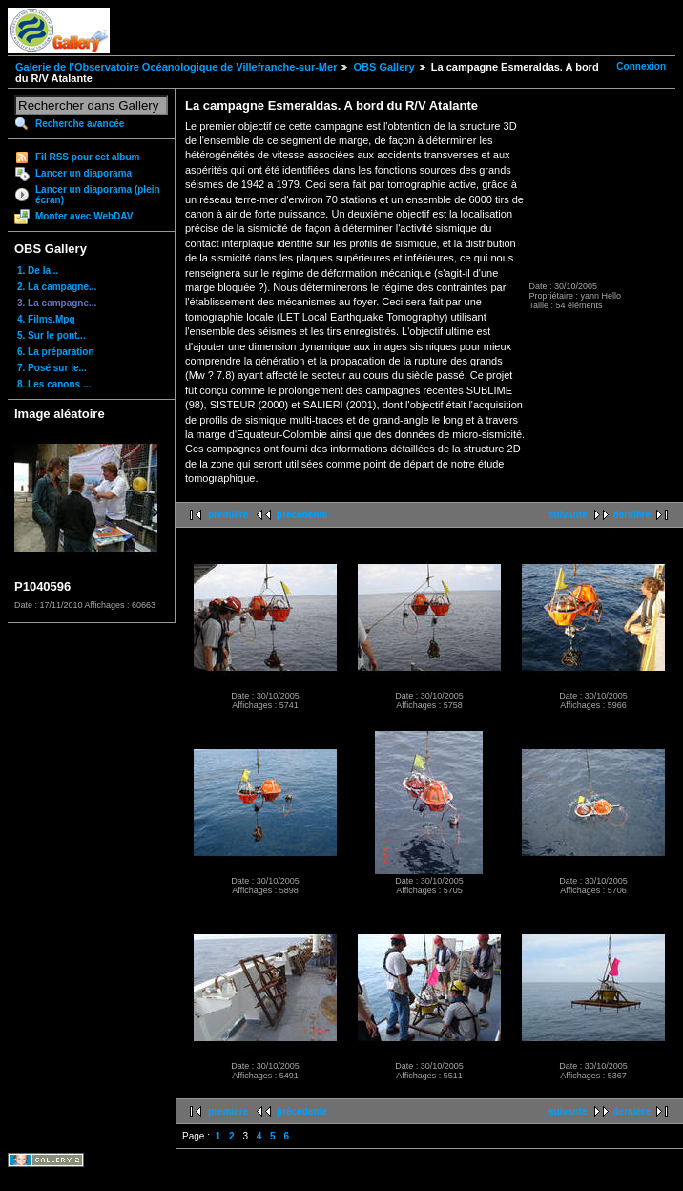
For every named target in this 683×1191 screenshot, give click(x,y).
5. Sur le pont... (51, 335)
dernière (632, 515)
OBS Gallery (383, 67)
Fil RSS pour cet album (87, 157)
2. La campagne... (56, 287)
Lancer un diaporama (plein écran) (97, 194)
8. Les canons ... (54, 384)
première (228, 515)
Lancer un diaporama (83, 173)
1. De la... (37, 270)
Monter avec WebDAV (84, 216)
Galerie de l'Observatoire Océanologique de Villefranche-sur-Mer (176, 67)
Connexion (641, 66)
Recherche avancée (79, 123)
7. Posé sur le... (52, 368)
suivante (568, 515)
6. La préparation (55, 351)
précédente (302, 515)
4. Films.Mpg (46, 319)
